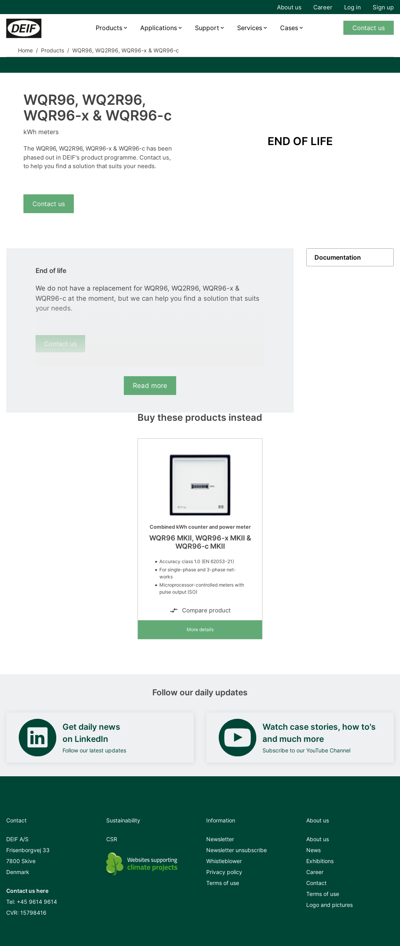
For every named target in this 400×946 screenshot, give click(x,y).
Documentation (337, 257)
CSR (111, 839)
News (313, 850)
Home (25, 50)
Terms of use (222, 883)
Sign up (383, 7)
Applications (158, 28)
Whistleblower (224, 861)
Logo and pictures (329, 904)
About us (289, 7)
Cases (289, 28)
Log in (352, 7)
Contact (316, 883)
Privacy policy (224, 872)
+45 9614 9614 (37, 901)
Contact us (368, 28)
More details (200, 629)
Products (109, 28)
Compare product (200, 610)
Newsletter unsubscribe (236, 850)
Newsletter (220, 839)
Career (322, 7)
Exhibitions (320, 861)
